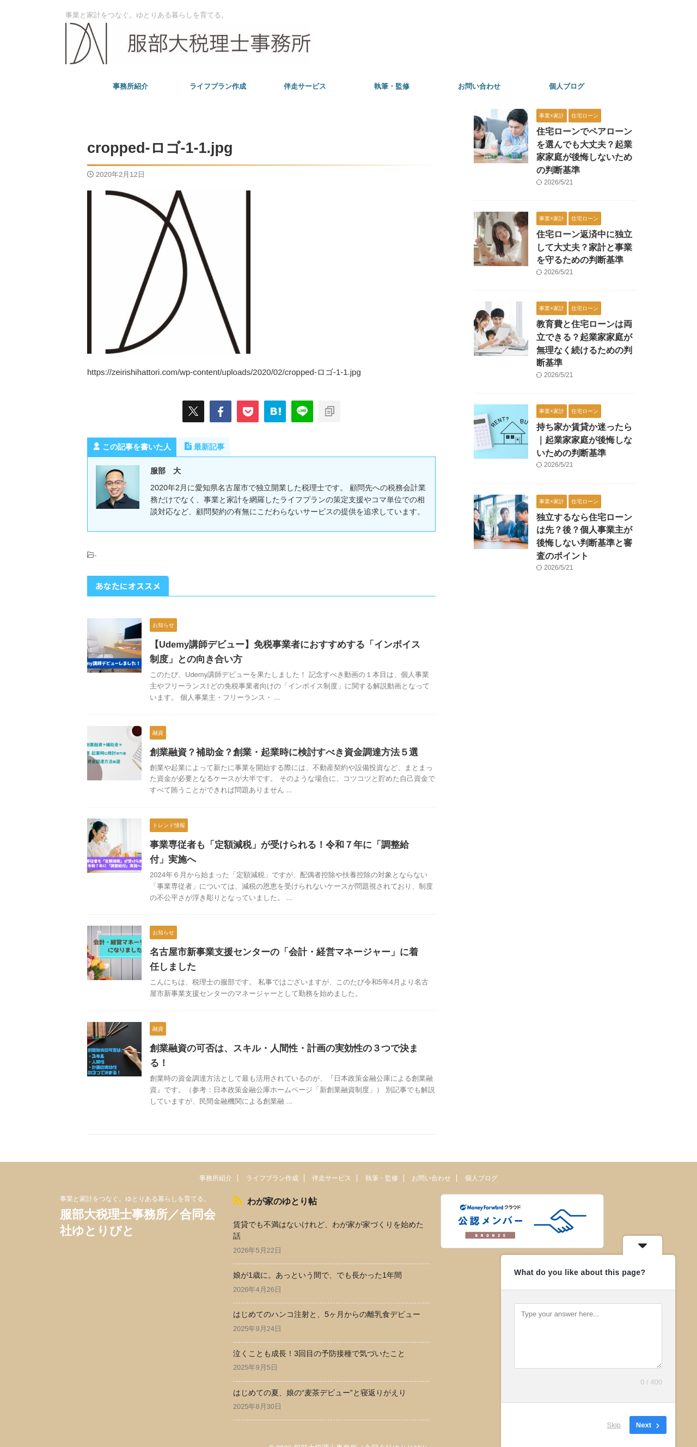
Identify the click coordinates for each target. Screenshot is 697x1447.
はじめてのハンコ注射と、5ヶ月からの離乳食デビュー (326, 1298)
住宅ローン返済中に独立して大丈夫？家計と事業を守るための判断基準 (585, 231)
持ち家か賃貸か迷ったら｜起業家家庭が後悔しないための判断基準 (585, 407)
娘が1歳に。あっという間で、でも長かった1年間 (317, 1258)
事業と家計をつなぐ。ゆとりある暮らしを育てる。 (135, 1184)
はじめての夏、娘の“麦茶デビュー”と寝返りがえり (319, 1375)
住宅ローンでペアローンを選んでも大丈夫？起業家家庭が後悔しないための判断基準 (585, 143)
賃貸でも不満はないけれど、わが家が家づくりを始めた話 (328, 1213)
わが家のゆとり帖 (276, 1185)
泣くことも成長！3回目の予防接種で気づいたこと (319, 1336)
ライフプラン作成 (217, 86)
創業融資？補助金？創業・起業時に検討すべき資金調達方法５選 (276, 752)
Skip (614, 1425)
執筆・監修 (391, 86)
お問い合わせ (479, 86)
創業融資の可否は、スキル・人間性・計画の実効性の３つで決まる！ (285, 1048)
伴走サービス (305, 86)
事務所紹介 (130, 86)
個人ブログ (566, 86)
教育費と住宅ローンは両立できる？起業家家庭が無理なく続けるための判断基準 (585, 319)
